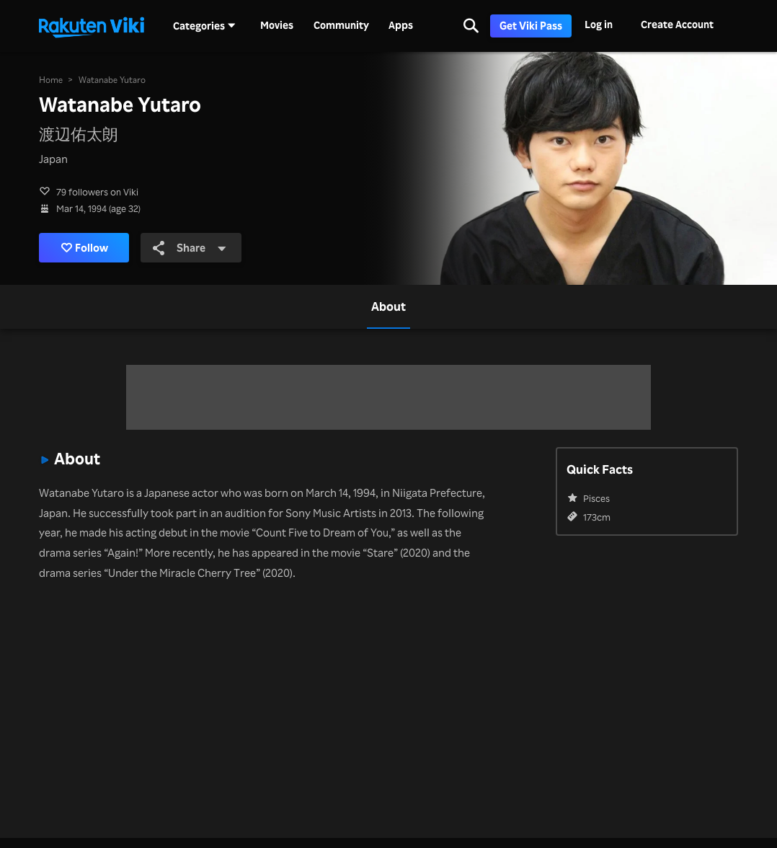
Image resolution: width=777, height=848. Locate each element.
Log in (599, 24)
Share (189, 247)
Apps (400, 25)
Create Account (677, 24)
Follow (84, 247)
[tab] (388, 307)
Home (51, 79)
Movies (276, 25)
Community (341, 25)
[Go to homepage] (91, 26)
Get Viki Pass (531, 25)
